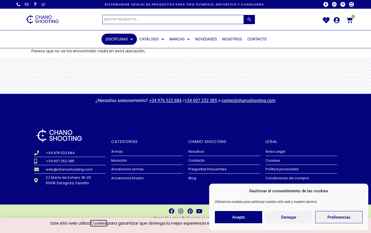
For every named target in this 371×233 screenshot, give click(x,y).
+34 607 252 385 (201, 100)
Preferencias (338, 217)
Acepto (238, 217)
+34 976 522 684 (165, 100)
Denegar (288, 217)
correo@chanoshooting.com (248, 100)
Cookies (98, 223)
